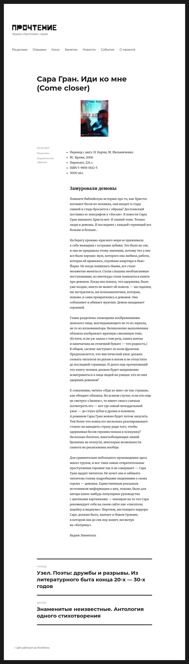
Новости (89, 49)
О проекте (127, 49)
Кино (55, 49)
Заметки (71, 49)
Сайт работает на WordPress (32, 647)
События (107, 49)
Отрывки (40, 49)
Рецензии (20, 49)
